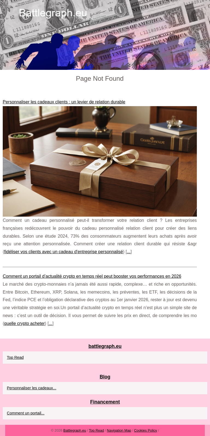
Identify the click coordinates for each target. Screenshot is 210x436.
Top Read (15, 357)
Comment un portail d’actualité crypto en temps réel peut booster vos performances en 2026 (92, 276)
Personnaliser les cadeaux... (31, 388)
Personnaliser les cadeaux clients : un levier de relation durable (64, 102)
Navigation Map (119, 430)
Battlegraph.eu (74, 430)
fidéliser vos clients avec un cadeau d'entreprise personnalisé (63, 251)
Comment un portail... (26, 413)
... (128, 251)
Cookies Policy (145, 430)
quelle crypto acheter (24, 323)
